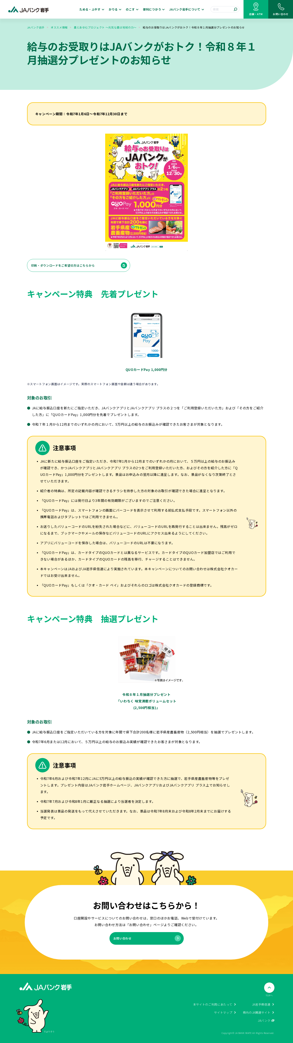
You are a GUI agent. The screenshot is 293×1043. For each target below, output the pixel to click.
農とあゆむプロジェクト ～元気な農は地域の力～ (105, 27)
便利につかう (152, 9)
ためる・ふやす (90, 9)
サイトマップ (223, 1012)
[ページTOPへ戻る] (269, 989)
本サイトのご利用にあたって (212, 1004)
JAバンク (264, 1020)
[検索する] (235, 9)
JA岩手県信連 (261, 1004)
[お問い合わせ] (280, 9)
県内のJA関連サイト (257, 1012)
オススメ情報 (59, 27)
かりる (113, 9)
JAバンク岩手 (36, 27)
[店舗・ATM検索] (256, 9)
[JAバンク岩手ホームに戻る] (28, 9)
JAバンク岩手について (184, 9)
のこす (130, 9)
